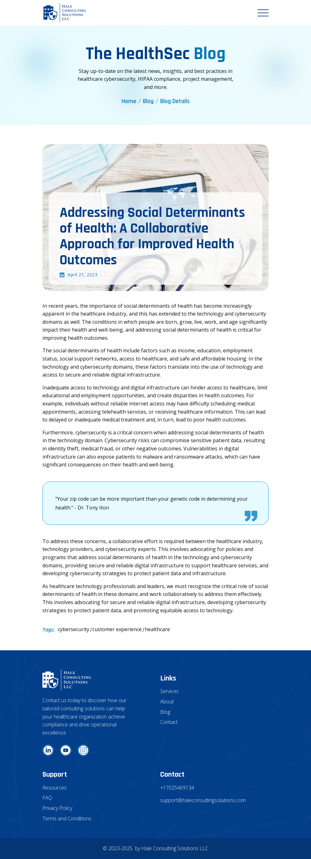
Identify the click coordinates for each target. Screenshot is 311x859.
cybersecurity (73, 629)
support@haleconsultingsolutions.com (202, 800)
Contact (169, 722)
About (167, 701)
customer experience (117, 629)
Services (169, 691)
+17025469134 (177, 787)
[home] (64, 13)
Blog (148, 101)
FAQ (47, 797)
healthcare (157, 629)
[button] (263, 12)
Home (129, 101)
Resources (54, 787)
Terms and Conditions (66, 818)
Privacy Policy (57, 808)
